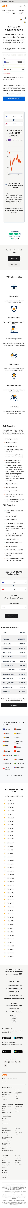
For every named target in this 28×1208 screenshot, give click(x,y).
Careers (4, 1177)
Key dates (17, 1162)
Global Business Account (7, 1089)
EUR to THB (10, 921)
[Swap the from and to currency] (14, 120)
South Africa (20, 763)
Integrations (17, 1096)
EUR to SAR (10, 907)
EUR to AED (10, 800)
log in (10, 90)
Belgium (20, 469)
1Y (16, 140)
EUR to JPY (10, 857)
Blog (16, 1108)
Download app (5, 1135)
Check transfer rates (6, 1116)
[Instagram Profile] (5, 1065)
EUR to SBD (10, 910)
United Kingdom (7, 768)
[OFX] (5, 6)
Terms (16, 1204)
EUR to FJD (10, 835)
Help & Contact (13, 1078)
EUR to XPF (10, 953)
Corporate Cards (5, 1094)
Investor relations (18, 1164)
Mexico (7, 759)
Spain (11, 467)
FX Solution (4, 1096)
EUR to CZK (10, 825)
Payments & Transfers (7, 1092)
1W (10, 140)
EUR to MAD (10, 867)
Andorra (8, 476)
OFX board (4, 1172)
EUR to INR (10, 853)
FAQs (7, 1078)
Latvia (7, 473)
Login (20, 5)
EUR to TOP (10, 924)
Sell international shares (7, 1150)
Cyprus (12, 473)
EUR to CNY (10, 821)
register (5, 90)
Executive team (5, 1174)
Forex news (17, 1111)
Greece (15, 469)
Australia (7, 729)
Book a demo (5, 1082)
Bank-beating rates (14, 385)
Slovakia (12, 475)
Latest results (18, 1160)
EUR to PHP (10, 896)
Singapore (8, 763)
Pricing (16, 1098)
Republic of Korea (19, 742)
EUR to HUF (10, 843)
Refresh (23, 48)
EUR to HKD (10, 839)
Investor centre (18, 1157)
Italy (15, 467)
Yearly (21, 598)
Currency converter (6, 1106)
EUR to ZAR (10, 956)
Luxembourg (18, 473)
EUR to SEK (10, 914)
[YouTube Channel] (19, 1062)
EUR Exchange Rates (14, 12)
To (3, 65)
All (21, 140)
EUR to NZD (10, 881)
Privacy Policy (5, 1167)
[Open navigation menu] (25, 6)
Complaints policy (6, 1164)
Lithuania (18, 475)
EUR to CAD (10, 811)
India (17, 755)
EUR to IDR (10, 846)
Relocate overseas (6, 1141)
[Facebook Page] (5, 1062)
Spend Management (19, 1089)
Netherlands (9, 469)
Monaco (18, 476)
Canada (7, 751)
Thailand (18, 747)
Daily (8, 598)
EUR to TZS (10, 932)
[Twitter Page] (12, 1062)
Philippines (19, 759)
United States (20, 767)
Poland (7, 741)
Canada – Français (6, 1162)
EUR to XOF (10, 949)
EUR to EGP (10, 832)
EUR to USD (10, 935)
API (15, 1130)
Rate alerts (4, 1118)
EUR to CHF (10, 814)
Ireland (12, 471)
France (7, 467)
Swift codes (4, 1123)
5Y (18, 140)
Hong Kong (8, 755)
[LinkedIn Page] (8, 1062)
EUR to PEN (10, 889)
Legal (3, 1160)
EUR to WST (10, 946)
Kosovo (11, 480)
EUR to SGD (10, 917)
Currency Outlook (18, 1106)
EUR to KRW (10, 860)
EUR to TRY (10, 928)
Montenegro (9, 478)
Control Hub (4, 1099)
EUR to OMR (10, 885)
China (18, 751)
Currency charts (5, 1120)
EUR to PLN (10, 903)
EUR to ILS (10, 850)
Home (3, 10)
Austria (7, 471)
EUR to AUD (10, 803)
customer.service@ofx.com (14, 988)
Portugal (19, 467)
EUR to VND (10, 939)
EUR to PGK (10, 892)
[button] (13, 55)
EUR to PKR (10, 899)
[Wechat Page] (16, 1062)
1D (6, 140)
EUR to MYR (10, 874)
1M (13, 140)
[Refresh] (3, 48)
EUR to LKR (10, 864)
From (4, 58)
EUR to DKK (10, 828)
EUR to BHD (10, 807)
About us (4, 1157)
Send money (5, 1132)
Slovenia (21, 471)
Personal (11, 1)
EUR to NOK (10, 878)
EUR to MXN (10, 871)
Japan (18, 737)
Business (4, 1)
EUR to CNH (10, 818)
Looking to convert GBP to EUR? (14, 796)
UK (17, 539)
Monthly (14, 598)
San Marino (16, 478)
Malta (16, 471)
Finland (13, 476)
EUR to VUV (10, 942)
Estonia (8, 475)
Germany (19, 465)
